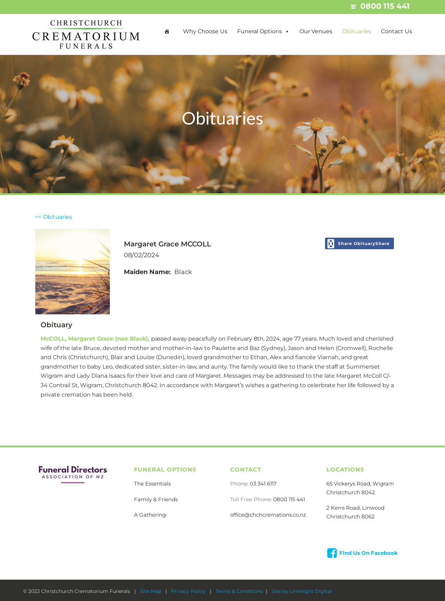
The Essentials (152, 483)
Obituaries (356, 31)
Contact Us (396, 31)
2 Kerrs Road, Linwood (355, 507)
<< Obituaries (53, 217)
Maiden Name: (147, 272)
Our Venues (315, 31)
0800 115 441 (289, 499)
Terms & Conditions (239, 591)
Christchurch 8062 (350, 516)
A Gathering (150, 514)
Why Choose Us (205, 31)
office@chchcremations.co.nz (268, 514)
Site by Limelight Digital (301, 591)
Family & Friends (156, 499)
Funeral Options (259, 31)
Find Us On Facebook (368, 553)
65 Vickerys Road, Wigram (360, 483)
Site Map (151, 591)
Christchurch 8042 (350, 492)
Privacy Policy (189, 591)
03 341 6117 (263, 483)
